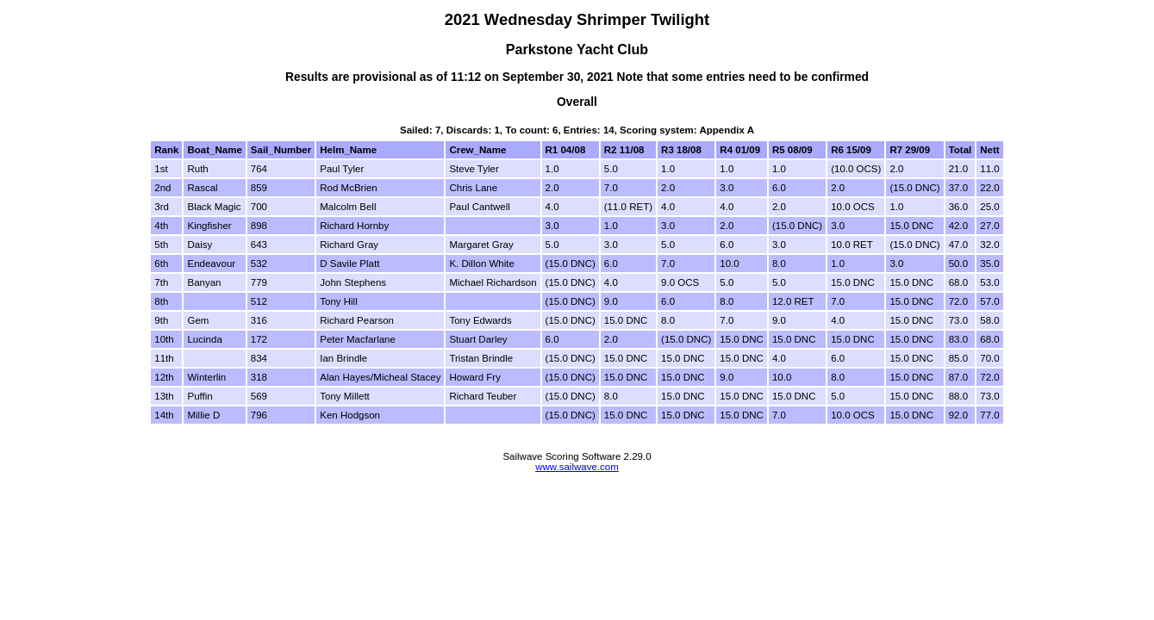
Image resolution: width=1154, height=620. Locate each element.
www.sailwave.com (577, 467)
